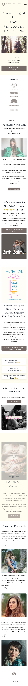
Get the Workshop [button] (14, 401)
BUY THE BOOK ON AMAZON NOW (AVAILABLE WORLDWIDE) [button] (14, 348)
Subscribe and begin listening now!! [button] (14, 230)
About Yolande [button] (14, 189)
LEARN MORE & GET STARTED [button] (14, 68)
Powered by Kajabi (14, 681)
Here (18, 362)
